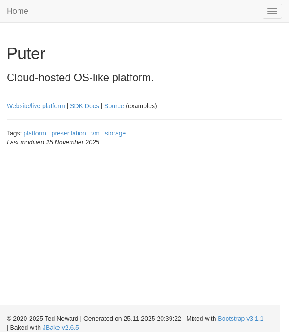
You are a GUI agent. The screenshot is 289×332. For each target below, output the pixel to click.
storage (115, 133)
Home (17, 11)
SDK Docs (84, 105)
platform (34, 133)
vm (95, 133)
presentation (69, 133)
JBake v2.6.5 (61, 327)
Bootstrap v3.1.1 (240, 318)
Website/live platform (36, 105)
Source (114, 105)
